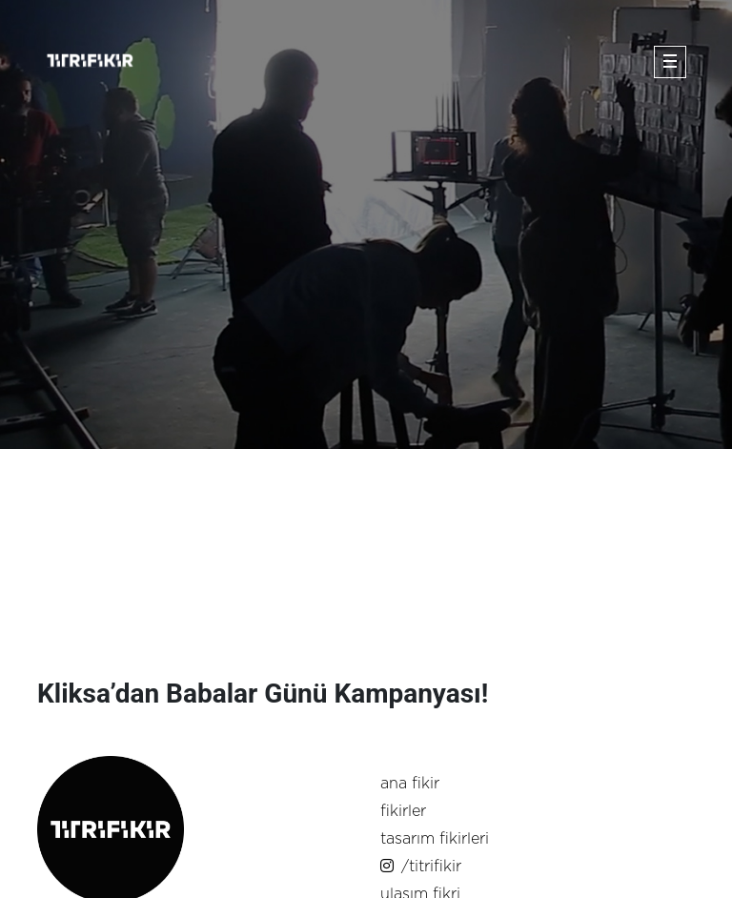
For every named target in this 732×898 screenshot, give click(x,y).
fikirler (403, 811)
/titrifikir (420, 866)
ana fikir (409, 783)
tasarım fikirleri (434, 839)
